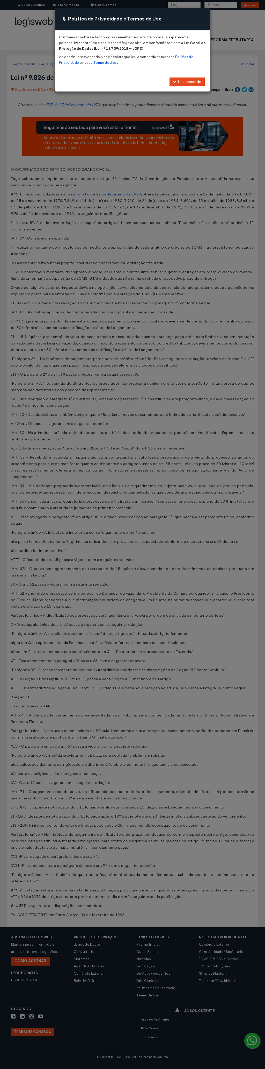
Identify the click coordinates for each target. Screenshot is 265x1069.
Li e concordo (187, 81)
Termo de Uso (105, 62)
